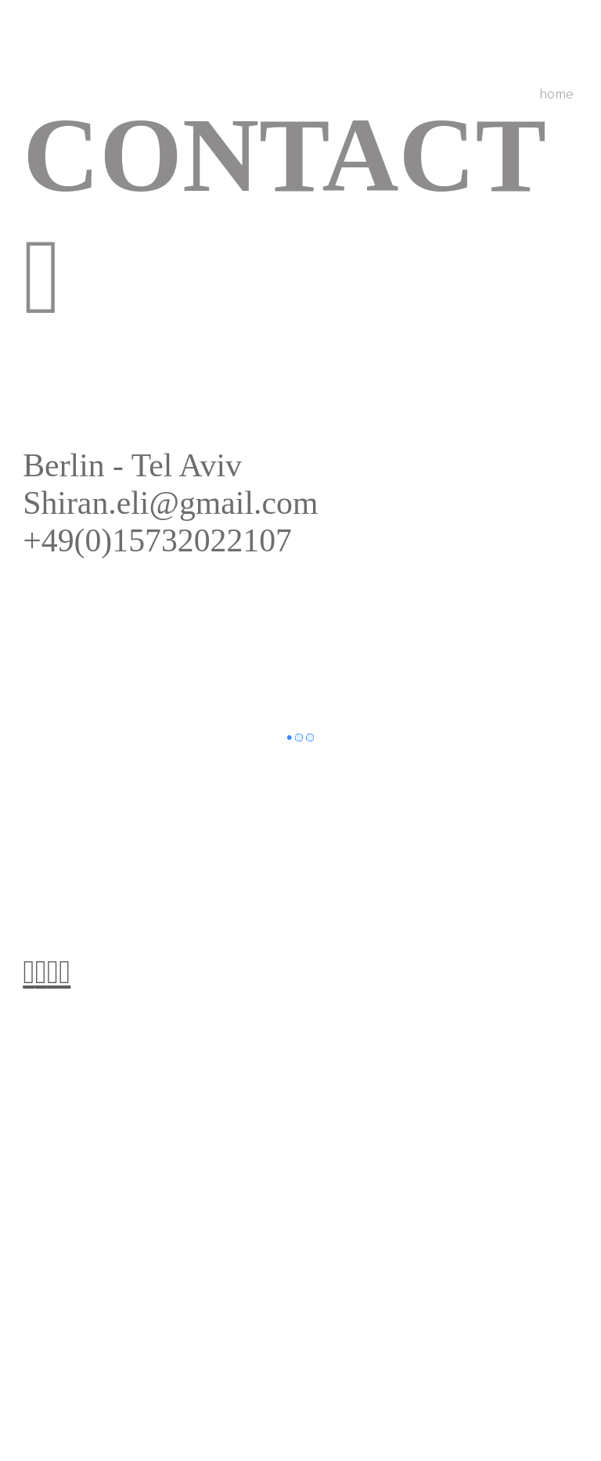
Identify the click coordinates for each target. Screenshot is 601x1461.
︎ (53, 972)
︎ (28, 972)
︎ (64, 972)
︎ (41, 972)
